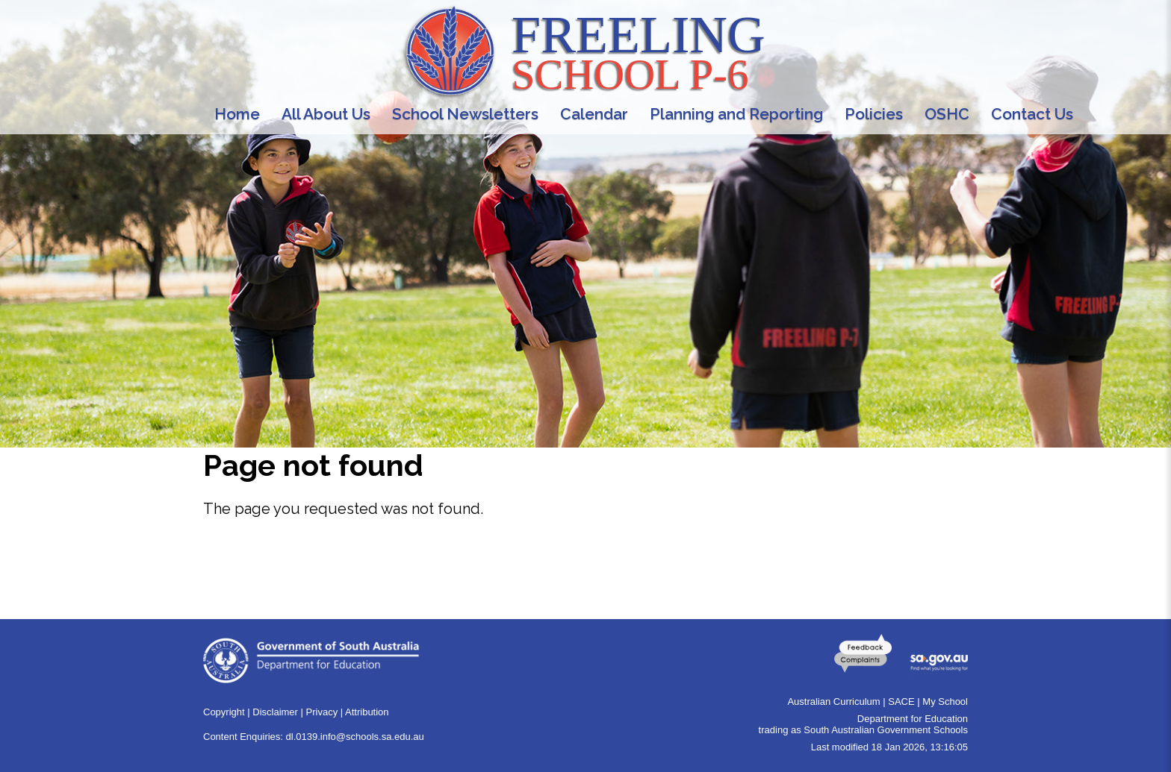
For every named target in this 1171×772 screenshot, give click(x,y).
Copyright (224, 712)
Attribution (367, 712)
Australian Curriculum (833, 701)
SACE (901, 701)
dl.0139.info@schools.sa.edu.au (355, 736)
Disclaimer (275, 712)
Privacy (322, 712)
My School (945, 701)
